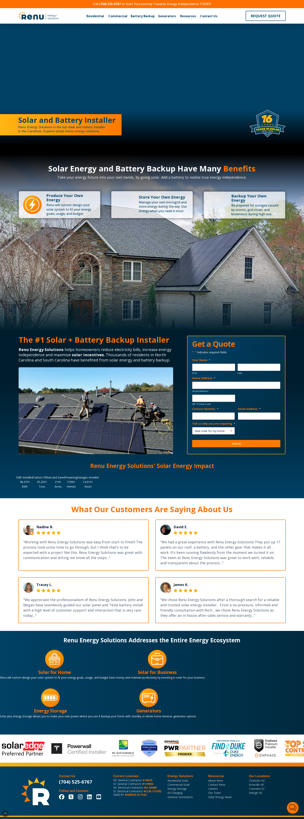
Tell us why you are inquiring (213, 423)
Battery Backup (143, 16)
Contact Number (205, 409)
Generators (167, 16)
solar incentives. (88, 354)
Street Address (200, 391)
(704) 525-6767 (75, 782)
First (194, 373)
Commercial (117, 16)
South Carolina (56, 360)
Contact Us (208, 16)
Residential (95, 16)
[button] (95, 16)
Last (240, 373)
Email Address (249, 409)
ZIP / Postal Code (201, 404)
